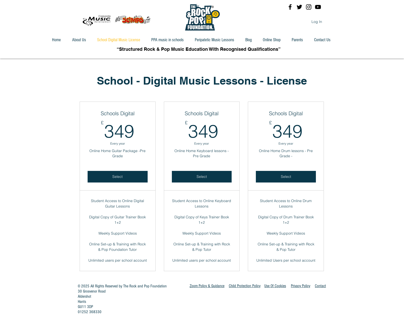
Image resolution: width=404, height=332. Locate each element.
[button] (275, 286)
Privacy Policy (300, 286)
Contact (320, 286)
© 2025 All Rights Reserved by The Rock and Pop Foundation (122, 286)
